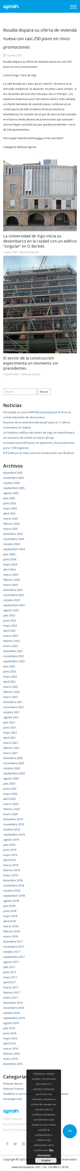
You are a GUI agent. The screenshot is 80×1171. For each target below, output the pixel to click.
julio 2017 (9, 967)
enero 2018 (10, 936)
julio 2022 (9, 666)
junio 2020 (9, 789)
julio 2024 (9, 554)
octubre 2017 (11, 952)
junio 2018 (9, 911)
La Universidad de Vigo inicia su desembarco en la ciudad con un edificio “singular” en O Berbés (40, 241)
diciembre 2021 (13, 702)
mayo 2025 (10, 508)
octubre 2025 (11, 483)
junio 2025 (9, 503)
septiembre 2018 (14, 896)
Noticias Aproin (26, 147)
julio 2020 (9, 783)
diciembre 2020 (13, 758)
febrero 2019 (11, 870)
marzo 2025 (10, 518)
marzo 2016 (10, 1048)
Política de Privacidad (18, 1124)
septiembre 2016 (14, 1018)
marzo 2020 (10, 804)
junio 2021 (9, 727)
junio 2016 (9, 1033)
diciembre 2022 (13, 651)
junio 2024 (9, 559)
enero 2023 (10, 646)
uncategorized (12, 1099)
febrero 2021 (11, 748)
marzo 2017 (10, 987)
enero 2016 (10, 1059)
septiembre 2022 (14, 661)
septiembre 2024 (14, 549)
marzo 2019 (10, 865)
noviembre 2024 (13, 539)
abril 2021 (9, 738)
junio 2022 (9, 671)
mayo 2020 (10, 794)
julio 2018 (9, 906)
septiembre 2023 (14, 605)
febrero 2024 (11, 580)
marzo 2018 (10, 926)
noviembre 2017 (13, 946)
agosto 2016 (11, 1023)
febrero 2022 (11, 692)
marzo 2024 (10, 574)
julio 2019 (9, 845)
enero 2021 (10, 753)
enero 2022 (10, 697)
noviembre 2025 (13, 478)
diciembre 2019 (13, 819)
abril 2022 (9, 681)
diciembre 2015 (13, 1064)
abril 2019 (9, 860)
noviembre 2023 (13, 595)
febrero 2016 (11, 1053)
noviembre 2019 (13, 824)
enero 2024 (10, 585)
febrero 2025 (11, 524)
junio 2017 (9, 972)
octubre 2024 (11, 544)
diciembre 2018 (13, 880)
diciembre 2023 (13, 590)
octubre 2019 (11, 829)
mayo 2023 (10, 625)
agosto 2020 (11, 778)
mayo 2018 (10, 916)
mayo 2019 (10, 855)
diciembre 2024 (13, 534)
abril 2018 (9, 921)
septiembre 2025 (14, 488)
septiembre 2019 (14, 834)
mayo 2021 (10, 732)
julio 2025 (9, 498)
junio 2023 (9, 620)
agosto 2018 (11, 901)
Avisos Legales (12, 1119)
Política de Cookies (16, 1130)
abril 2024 (9, 569)
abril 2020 (9, 799)
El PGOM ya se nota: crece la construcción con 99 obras (38, 453)
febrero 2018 (11, 931)
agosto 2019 (11, 839)
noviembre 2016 (13, 1008)
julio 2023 (9, 615)
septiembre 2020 (14, 773)
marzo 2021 (10, 743)
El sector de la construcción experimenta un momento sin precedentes (30, 363)
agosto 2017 (11, 962)
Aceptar (46, 1160)
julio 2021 (9, 722)
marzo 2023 (10, 636)
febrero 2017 (11, 992)
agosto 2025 (11, 493)
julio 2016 (9, 1028)
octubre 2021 (11, 712)
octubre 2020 (11, 768)
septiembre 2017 (14, 957)
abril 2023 (9, 631)
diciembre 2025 (13, 473)
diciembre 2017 (13, 941)
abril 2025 (9, 513)
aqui (39, 138)
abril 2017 (9, 982)
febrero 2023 (11, 641)
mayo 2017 (10, 977)
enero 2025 (10, 529)
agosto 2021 (11, 717)
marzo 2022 (10, 687)
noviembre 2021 (13, 707)
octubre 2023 (11, 600)
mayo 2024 (10, 564)
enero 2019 (10, 875)
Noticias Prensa (13, 1089)
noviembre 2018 (13, 885)
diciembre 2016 (13, 1003)
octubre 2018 (11, 890)
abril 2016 (9, 1043)
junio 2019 (9, 850)
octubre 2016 (11, 1013)
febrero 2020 (11, 809)
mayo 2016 (10, 1038)
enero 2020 (10, 814)
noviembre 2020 (13, 763)
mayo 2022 (10, 676)
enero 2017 (10, 997)
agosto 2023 (11, 610)
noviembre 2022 (13, 656)
